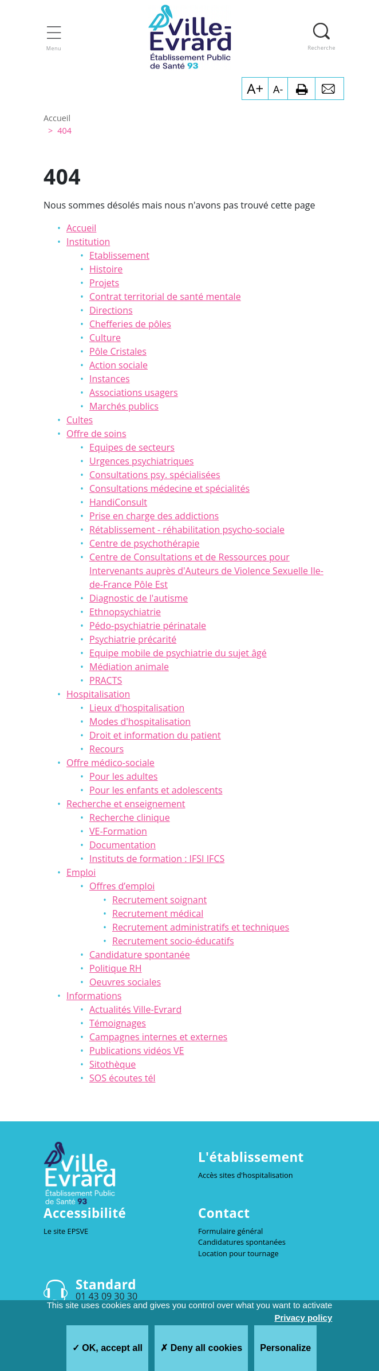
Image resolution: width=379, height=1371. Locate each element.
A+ (255, 88)
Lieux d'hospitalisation (136, 707)
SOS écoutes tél (122, 1078)
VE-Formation (118, 831)
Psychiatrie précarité (132, 639)
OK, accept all (107, 1348)
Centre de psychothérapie (144, 543)
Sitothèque (112, 1064)
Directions (111, 310)
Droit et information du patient (155, 735)
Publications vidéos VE (136, 1050)
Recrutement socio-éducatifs (173, 941)
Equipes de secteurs (132, 447)
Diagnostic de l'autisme (138, 598)
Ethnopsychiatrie (125, 612)
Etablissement (119, 255)
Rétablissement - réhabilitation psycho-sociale (187, 529)
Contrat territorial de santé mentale (165, 296)
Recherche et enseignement (125, 803)
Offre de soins (96, 433)
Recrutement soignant (159, 899)
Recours (106, 749)
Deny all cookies (201, 1348)
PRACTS (105, 680)
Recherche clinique (129, 817)
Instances (109, 378)
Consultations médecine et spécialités (169, 488)
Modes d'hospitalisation (140, 721)
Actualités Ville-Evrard (135, 1009)
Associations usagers (133, 392)
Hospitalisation (98, 694)
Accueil (81, 228)
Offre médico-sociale (110, 762)
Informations (93, 995)
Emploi (81, 872)
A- (278, 89)
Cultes (79, 420)
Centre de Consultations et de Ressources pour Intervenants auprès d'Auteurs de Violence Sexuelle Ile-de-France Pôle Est (206, 571)
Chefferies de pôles (130, 324)
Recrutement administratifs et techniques (200, 927)
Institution (88, 241)
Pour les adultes (123, 776)
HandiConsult (118, 502)
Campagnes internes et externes (158, 1037)
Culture (105, 337)
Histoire (106, 269)
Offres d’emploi (122, 886)
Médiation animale (129, 666)
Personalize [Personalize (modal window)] (285, 1348)
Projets (104, 282)
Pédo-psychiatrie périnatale (147, 625)
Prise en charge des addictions (154, 516)
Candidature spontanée (139, 954)
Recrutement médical (157, 913)
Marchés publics (124, 406)
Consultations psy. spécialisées (154, 474)
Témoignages (117, 1023)
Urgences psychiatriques (141, 461)
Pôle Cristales (118, 351)
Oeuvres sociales (125, 982)
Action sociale (118, 365)
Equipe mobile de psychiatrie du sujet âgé (178, 653)
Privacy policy (303, 1317)
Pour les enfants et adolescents (156, 790)
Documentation (122, 845)
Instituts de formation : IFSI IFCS (156, 858)
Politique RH (115, 968)
